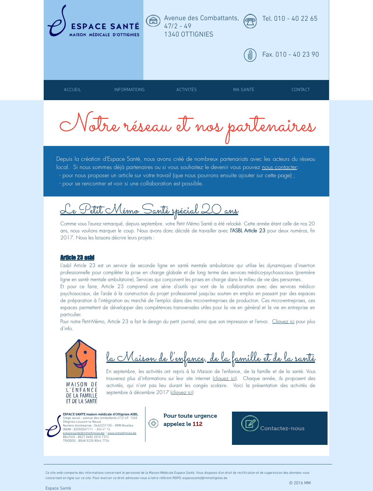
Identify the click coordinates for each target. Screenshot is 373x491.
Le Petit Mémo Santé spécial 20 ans (149, 210)
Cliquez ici (283, 321)
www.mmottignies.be (122, 433)
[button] (186, 90)
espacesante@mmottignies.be (84, 433)
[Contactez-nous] (280, 428)
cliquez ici (224, 378)
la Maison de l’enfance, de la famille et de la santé (210, 358)
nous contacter (279, 167)
